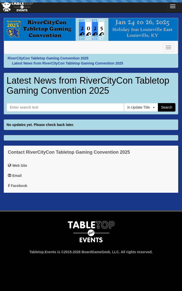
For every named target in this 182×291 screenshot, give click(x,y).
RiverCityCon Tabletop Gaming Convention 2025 (48, 58)
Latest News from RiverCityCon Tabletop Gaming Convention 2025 (67, 63)
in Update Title (141, 107)
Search (166, 107)
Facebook (17, 186)
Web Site (17, 166)
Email (15, 176)
